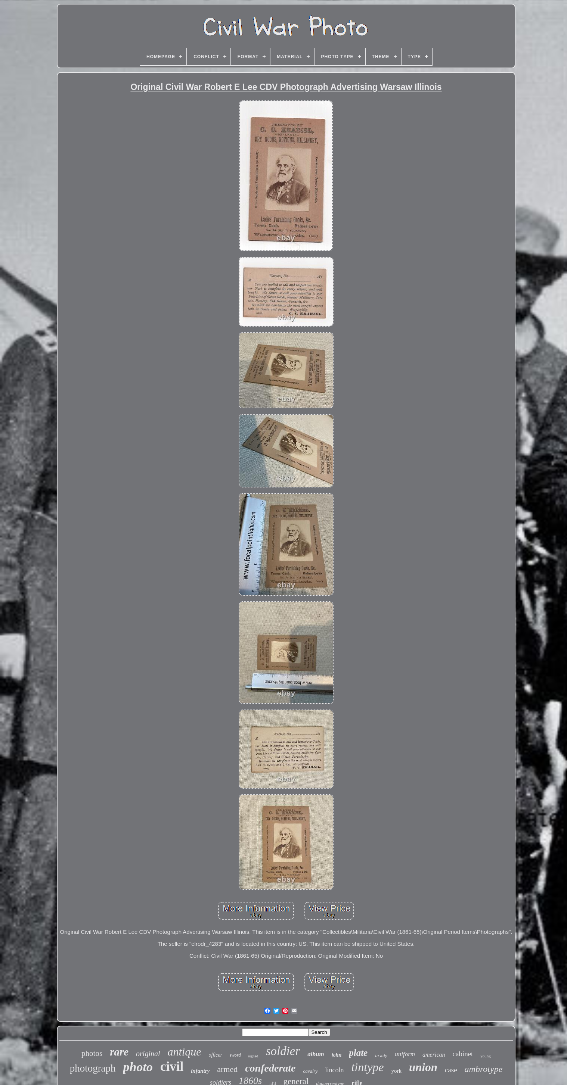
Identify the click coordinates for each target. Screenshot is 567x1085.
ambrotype (484, 1069)
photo (138, 1067)
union (423, 1067)
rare (119, 1052)
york (396, 1071)
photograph (93, 1068)
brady (381, 1056)
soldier (283, 1051)
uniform (405, 1054)
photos (91, 1053)
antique (184, 1051)
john (336, 1055)
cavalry (310, 1071)
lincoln (334, 1070)
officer (216, 1055)
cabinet (463, 1054)
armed (227, 1069)
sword (235, 1055)
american (433, 1054)
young (485, 1056)
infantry (200, 1071)
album (315, 1054)
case (451, 1070)
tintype (367, 1067)
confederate (270, 1068)
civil (171, 1066)
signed (253, 1056)
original (148, 1054)
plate (358, 1053)
